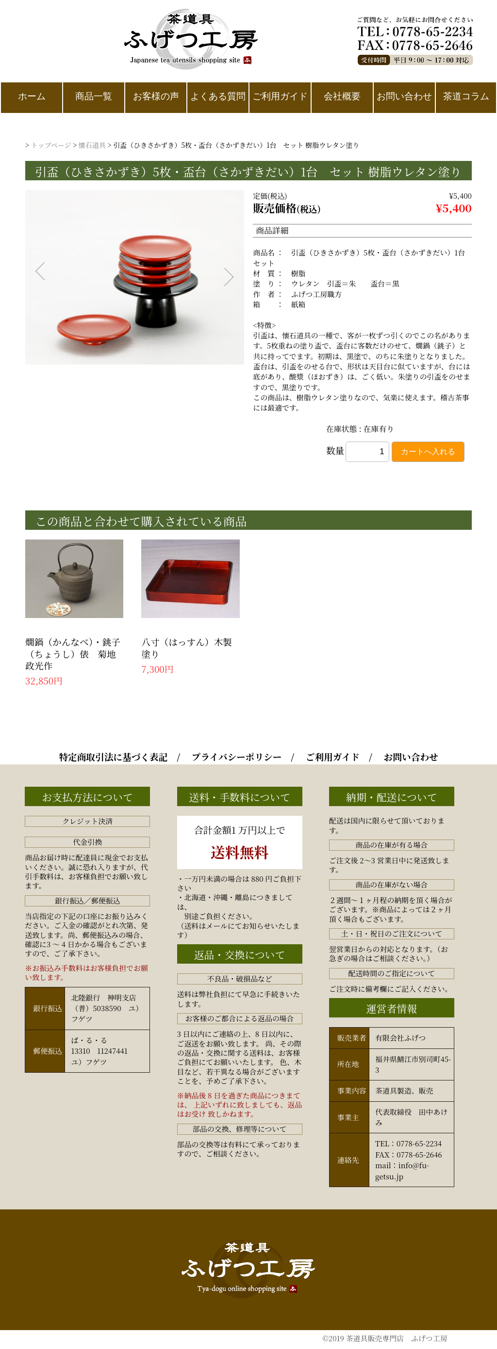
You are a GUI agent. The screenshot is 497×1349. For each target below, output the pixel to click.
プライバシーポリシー (237, 756)
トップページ (51, 145)
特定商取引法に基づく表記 (113, 756)
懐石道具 (92, 145)
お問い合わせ (411, 756)
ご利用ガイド (333, 756)
